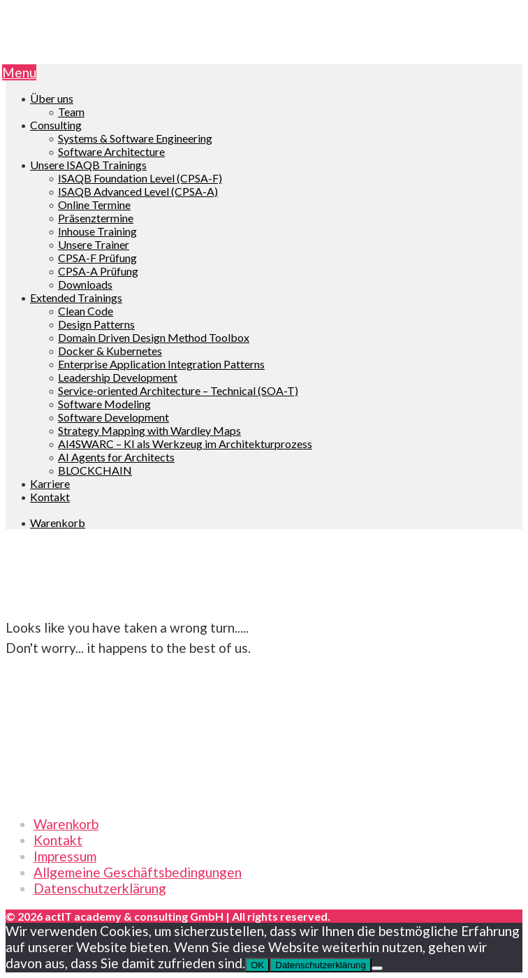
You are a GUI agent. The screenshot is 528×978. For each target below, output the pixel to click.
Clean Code (85, 310)
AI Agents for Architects (116, 456)
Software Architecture (111, 151)
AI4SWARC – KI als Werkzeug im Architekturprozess (185, 443)
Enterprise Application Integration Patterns (161, 364)
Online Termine (94, 204)
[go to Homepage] (264, 56)
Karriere (50, 483)
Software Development (113, 417)
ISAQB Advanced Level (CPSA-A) (138, 191)
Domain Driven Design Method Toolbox (153, 337)
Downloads (85, 284)
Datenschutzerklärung (100, 888)
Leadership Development (117, 377)
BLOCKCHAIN (95, 470)
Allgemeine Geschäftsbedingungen (138, 872)
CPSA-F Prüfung (97, 257)
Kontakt (50, 496)
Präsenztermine (95, 217)
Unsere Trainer (93, 244)
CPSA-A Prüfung (98, 271)
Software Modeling (104, 403)
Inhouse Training (97, 231)
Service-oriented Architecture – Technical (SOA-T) (178, 390)
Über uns (51, 98)
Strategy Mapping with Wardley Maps (149, 430)
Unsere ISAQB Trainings (88, 164)
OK (257, 965)
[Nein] (377, 968)
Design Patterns (96, 324)
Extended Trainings (76, 297)
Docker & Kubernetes (110, 350)
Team (71, 111)
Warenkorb (66, 824)
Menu (19, 72)
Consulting (56, 124)
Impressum (65, 856)
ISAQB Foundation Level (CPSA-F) (140, 178)
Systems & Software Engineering (135, 138)
